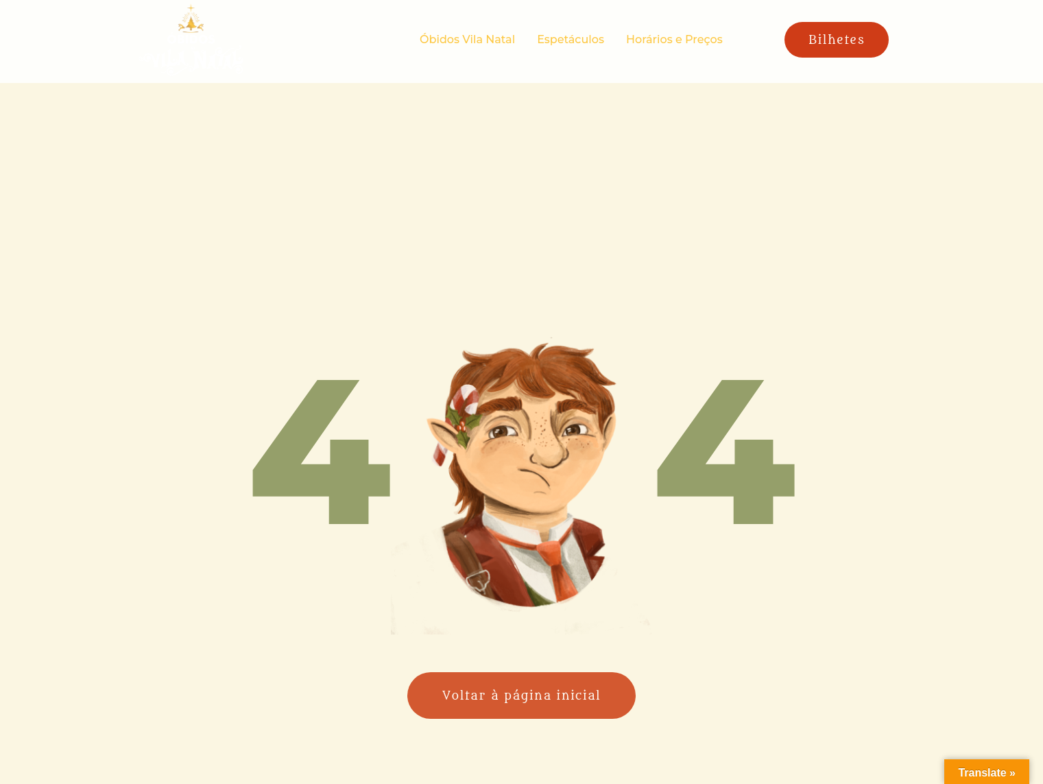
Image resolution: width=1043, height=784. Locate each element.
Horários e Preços (674, 39)
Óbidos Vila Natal (467, 39)
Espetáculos (570, 39)
